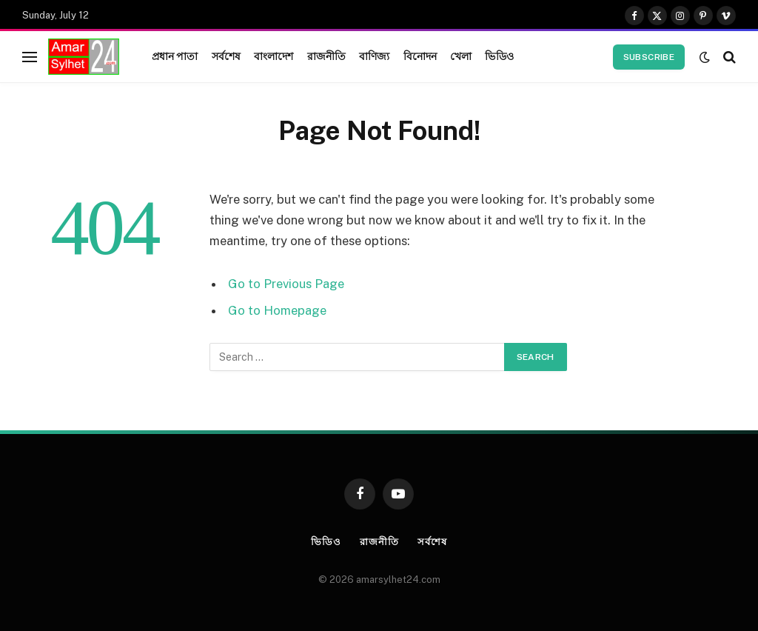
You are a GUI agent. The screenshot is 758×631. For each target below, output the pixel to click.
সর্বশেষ (226, 56)
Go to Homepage (277, 310)
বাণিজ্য (374, 56)
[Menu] (29, 56)
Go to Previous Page (286, 283)
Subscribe (648, 57)
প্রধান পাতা (175, 56)
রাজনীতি (326, 56)
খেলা (461, 56)
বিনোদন (420, 56)
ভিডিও (499, 56)
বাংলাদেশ (274, 56)
